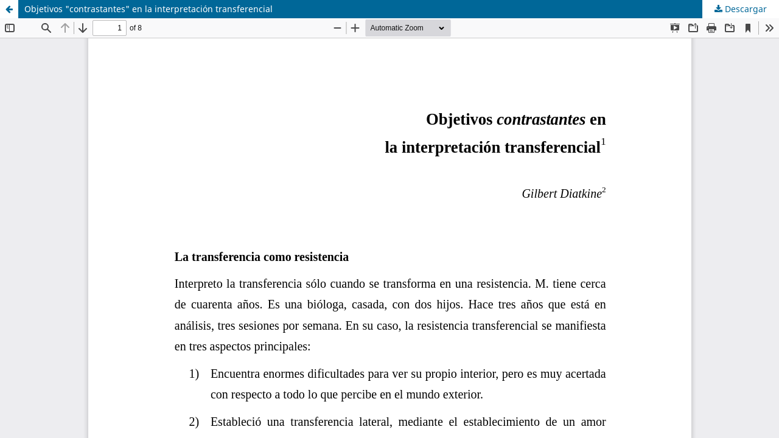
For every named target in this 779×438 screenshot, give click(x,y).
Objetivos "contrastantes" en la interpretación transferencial (148, 9)
